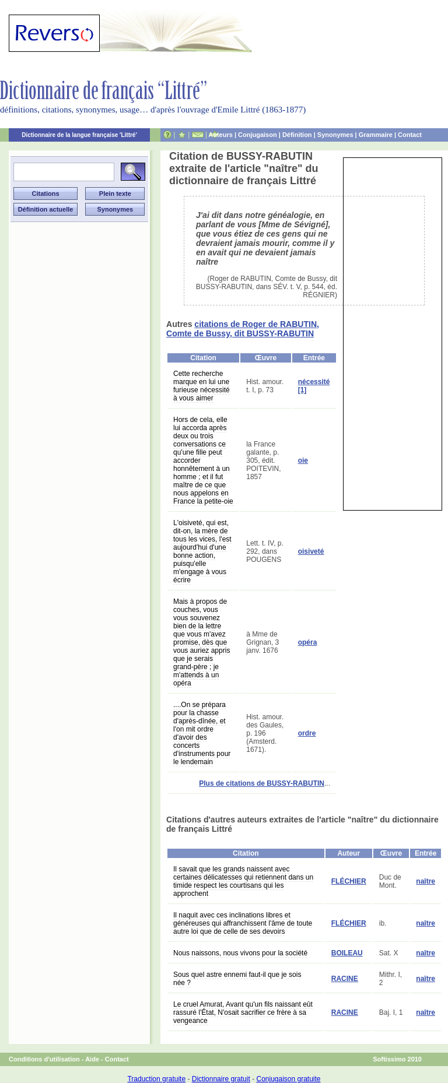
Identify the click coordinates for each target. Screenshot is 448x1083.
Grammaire (376, 134)
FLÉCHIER (348, 881)
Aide (92, 1059)
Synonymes (335, 134)
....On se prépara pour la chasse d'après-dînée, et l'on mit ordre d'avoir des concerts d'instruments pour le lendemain (201, 733)
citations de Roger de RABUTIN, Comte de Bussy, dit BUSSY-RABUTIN (242, 328)
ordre (307, 733)
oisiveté (311, 551)
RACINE (344, 979)
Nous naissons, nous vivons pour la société (240, 953)
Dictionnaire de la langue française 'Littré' (79, 135)
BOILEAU (347, 953)
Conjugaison (257, 134)
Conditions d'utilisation (44, 1059)
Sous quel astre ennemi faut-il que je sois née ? (237, 979)
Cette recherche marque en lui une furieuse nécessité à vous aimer (201, 386)
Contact (410, 134)
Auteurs (220, 134)
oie (303, 460)
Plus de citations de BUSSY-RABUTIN (261, 783)
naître (425, 881)
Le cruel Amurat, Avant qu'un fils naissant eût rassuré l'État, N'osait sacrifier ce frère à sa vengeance (243, 1012)
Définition (297, 134)
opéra (307, 642)
